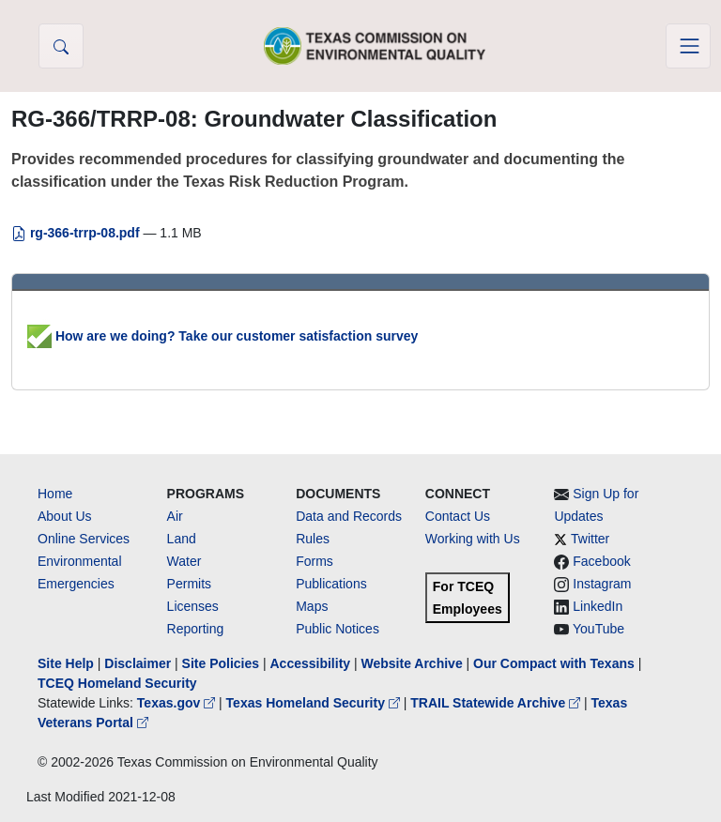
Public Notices (337, 628)
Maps (312, 606)
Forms (314, 561)
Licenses (193, 606)
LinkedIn (597, 606)
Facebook (601, 561)
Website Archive (412, 663)
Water (184, 561)
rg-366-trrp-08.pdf (77, 232)
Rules (313, 538)
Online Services (84, 538)
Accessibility (311, 663)
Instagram (602, 583)
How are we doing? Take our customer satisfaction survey (222, 335)
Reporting (195, 628)
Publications (331, 583)
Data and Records (349, 516)
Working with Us (472, 538)
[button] (61, 45)
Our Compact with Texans (554, 663)
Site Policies (220, 663)
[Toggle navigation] (688, 45)
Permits (189, 583)
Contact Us (457, 516)
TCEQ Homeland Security (117, 683)
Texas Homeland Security (315, 702)
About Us (65, 516)
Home (55, 493)
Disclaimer (137, 663)
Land (181, 538)
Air (175, 516)
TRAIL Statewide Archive (497, 702)
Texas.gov (178, 702)
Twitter (590, 538)
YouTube (598, 628)
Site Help (66, 663)
